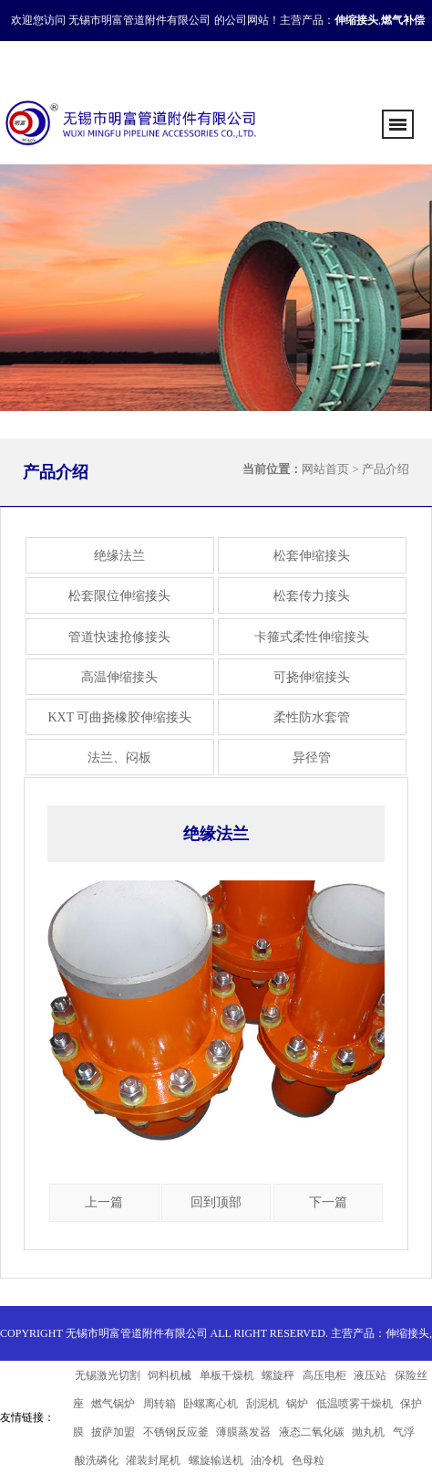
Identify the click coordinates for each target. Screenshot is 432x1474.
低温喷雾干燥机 (354, 1403)
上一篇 (104, 1202)
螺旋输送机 (216, 1460)
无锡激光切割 (107, 1375)
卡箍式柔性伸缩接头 (311, 637)
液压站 (370, 1375)
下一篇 (328, 1202)
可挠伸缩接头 (311, 677)
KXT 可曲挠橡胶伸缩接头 (119, 717)
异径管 (312, 757)
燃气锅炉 (113, 1403)
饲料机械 (169, 1375)
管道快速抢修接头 (119, 637)
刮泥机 (262, 1403)
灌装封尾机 (153, 1460)
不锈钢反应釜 (176, 1432)
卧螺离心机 (210, 1403)
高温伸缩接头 (119, 677)
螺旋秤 (278, 1375)
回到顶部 (216, 1202)
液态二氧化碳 (312, 1432)
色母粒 (308, 1460)
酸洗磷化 (96, 1460)
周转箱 (159, 1403)
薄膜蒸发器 (243, 1432)
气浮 (404, 1432)
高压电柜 (324, 1375)
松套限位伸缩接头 (119, 596)
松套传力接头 (311, 596)
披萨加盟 (113, 1432)
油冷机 (267, 1460)
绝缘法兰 (119, 556)
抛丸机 (368, 1432)
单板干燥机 (227, 1375)
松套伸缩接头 (311, 556)
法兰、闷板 (119, 757)
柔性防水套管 (311, 717)
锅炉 (297, 1403)
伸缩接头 (407, 1333)
